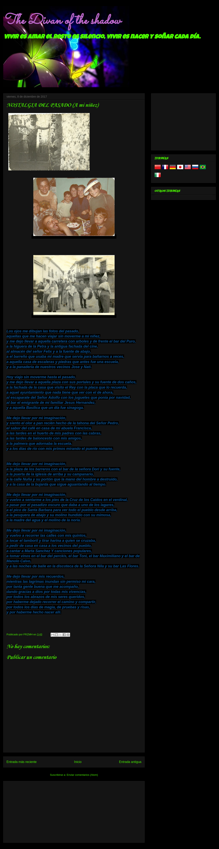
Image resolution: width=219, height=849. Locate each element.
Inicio (77, 762)
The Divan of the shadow (61, 21)
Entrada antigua (130, 762)
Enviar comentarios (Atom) (82, 774)
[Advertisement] (74, 811)
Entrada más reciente (22, 762)
